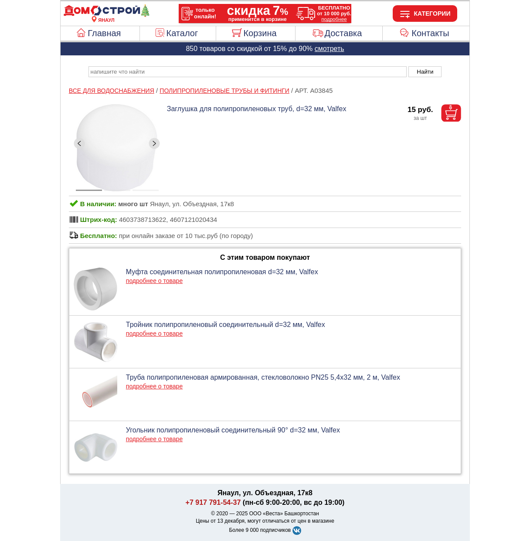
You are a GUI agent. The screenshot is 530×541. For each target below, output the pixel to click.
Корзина (259, 33)
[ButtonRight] (154, 143)
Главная (104, 33)
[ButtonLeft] (79, 143)
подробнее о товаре (154, 280)
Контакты (430, 33)
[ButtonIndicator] (117, 188)
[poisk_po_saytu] (247, 71)
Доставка (343, 33)
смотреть (329, 48)
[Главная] (106, 14)
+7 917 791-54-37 (213, 502)
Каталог (182, 33)
